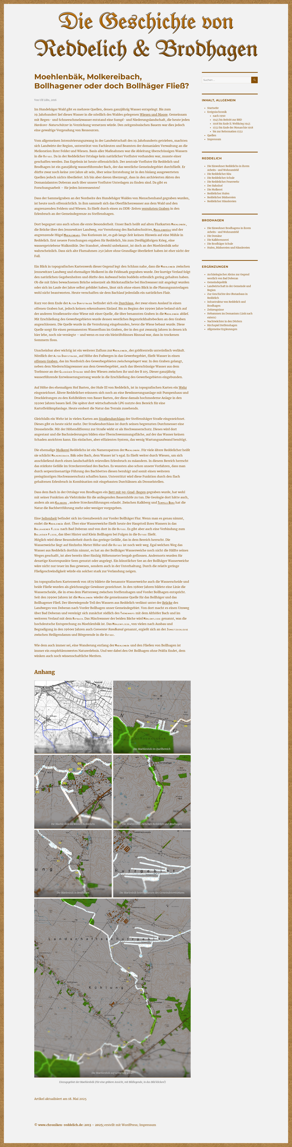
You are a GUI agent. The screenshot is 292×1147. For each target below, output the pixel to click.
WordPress (129, 1125)
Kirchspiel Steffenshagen (222, 325)
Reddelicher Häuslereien (221, 201)
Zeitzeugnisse (215, 309)
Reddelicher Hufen (218, 193)
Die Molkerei (214, 189)
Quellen (211, 135)
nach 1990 (219, 115)
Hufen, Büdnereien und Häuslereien (228, 247)
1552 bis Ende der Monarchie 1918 (233, 127)
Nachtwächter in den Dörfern (224, 321)
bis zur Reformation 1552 (228, 131)
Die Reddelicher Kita (219, 174)
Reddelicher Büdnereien (221, 197)
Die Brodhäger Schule (220, 243)
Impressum (214, 139)
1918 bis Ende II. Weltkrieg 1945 (231, 123)
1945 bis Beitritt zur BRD (227, 119)
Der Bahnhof (215, 185)
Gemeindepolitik (217, 282)
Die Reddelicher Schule (220, 177)
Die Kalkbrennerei (218, 239)
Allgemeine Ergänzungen (222, 329)
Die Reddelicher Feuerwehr (223, 181)
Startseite (213, 108)
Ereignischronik (217, 112)
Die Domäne (214, 236)
